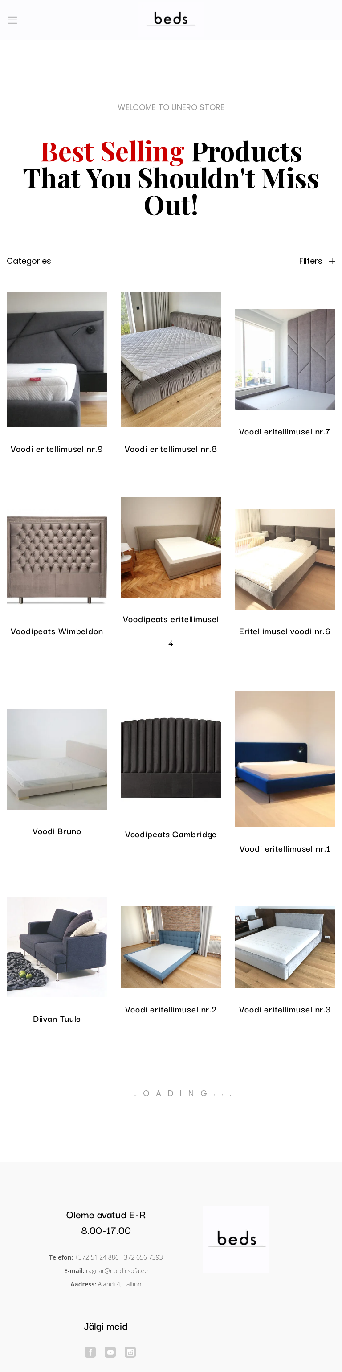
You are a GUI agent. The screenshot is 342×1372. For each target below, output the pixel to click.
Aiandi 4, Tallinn (120, 1284)
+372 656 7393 (142, 1257)
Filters (317, 261)
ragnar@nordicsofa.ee (117, 1270)
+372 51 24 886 (97, 1257)
